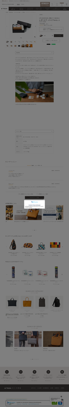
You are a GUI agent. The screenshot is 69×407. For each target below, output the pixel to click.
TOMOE (22, 4)
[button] (7, 274)
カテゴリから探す (17, 12)
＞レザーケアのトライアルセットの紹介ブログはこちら (25, 104)
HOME (7, 12)
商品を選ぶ (11, 12)
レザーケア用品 (26, 151)
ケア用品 (23, 12)
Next (35, 26)
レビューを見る (49, 25)
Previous (7, 26)
